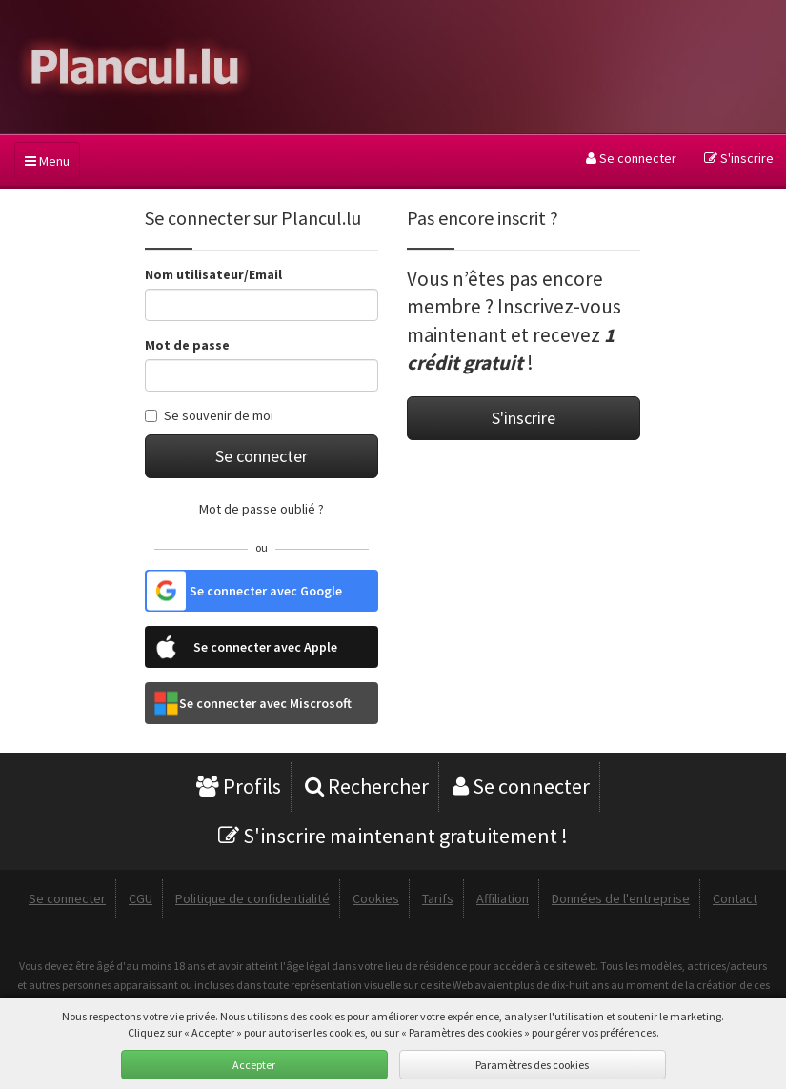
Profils (238, 786)
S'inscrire (739, 158)
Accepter (253, 1065)
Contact (735, 898)
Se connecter (631, 158)
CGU (140, 898)
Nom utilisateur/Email (213, 274)
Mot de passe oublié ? (261, 508)
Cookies (376, 898)
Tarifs (437, 898)
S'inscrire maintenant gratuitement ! (393, 835)
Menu (47, 161)
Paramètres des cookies (532, 1065)
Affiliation (502, 898)
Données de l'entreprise (621, 898)
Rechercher (367, 786)
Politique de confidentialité (252, 898)
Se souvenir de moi (209, 415)
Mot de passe (187, 344)
